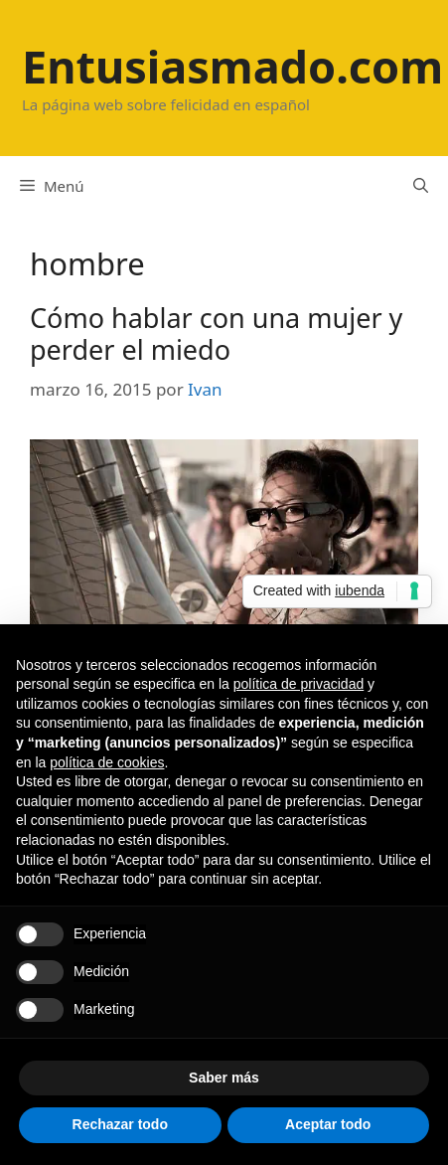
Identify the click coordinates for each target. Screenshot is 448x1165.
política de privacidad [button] (299, 684)
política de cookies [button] (107, 762)
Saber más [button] (224, 1077)
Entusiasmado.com (232, 66)
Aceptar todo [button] (328, 1124)
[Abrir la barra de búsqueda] (420, 186)
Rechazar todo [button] (120, 1124)
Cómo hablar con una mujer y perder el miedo (216, 333)
